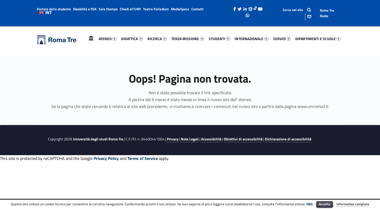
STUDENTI (219, 38)
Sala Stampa (108, 9)
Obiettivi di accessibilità (243, 139)
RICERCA (157, 38)
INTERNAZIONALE (251, 38)
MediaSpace (180, 9)
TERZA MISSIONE (187, 38)
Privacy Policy (106, 158)
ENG (309, 204)
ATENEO (108, 38)
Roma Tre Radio (327, 13)
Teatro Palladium (156, 9)
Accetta (324, 204)
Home (91, 38)
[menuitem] (91, 38)
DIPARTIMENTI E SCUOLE (318, 38)
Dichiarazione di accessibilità (288, 139)
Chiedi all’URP (130, 9)
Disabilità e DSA (85, 9)
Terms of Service (142, 158)
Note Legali (190, 139)
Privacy (172, 139)
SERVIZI (282, 38)
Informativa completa (352, 204)
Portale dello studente (54, 9)
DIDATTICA (132, 38)
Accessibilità (211, 139)
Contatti (197, 9)
